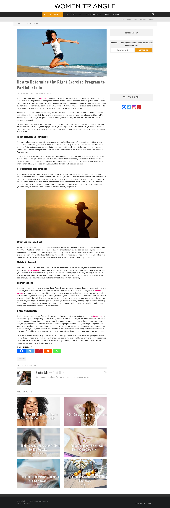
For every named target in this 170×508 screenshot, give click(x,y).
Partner (143, 19)
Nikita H (39, 485)
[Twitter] (30, 351)
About (129, 19)
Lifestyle (69, 14)
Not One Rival (33, 270)
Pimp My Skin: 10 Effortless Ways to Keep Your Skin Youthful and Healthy (39, 416)
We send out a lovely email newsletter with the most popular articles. (131, 44)
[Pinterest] (39, 351)
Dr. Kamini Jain (40, 422)
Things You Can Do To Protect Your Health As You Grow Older (87, 447)
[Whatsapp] (57, 351)
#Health (22, 359)
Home (122, 19)
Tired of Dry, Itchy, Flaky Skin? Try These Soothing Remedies (40, 447)
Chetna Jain (24, 93)
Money (116, 14)
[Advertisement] (131, 73)
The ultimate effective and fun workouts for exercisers (87, 478)
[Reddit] (48, 351)
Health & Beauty (52, 14)
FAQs (135, 19)
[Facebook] (21, 351)
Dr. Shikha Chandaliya (39, 454)
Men (107, 14)
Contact (151, 19)
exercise (43, 98)
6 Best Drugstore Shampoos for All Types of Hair (87, 416)
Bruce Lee (97, 316)
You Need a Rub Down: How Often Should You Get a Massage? (40, 478)
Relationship (93, 14)
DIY (81, 14)
